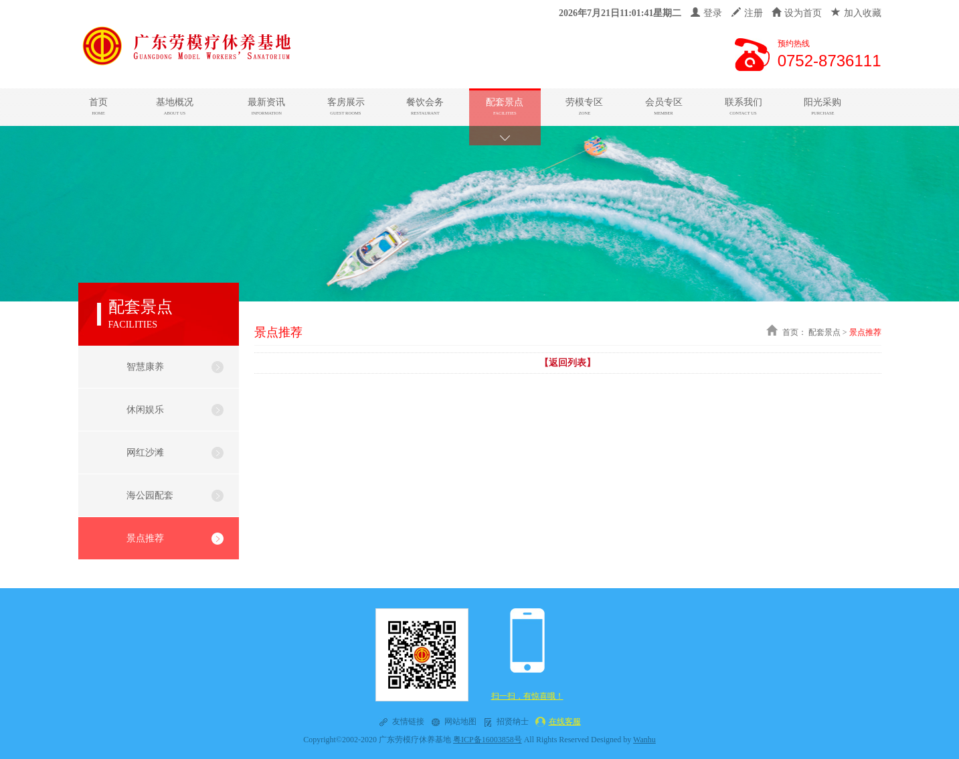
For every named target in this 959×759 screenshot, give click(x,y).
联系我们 (743, 107)
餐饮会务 (426, 107)
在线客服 (565, 721)
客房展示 (346, 107)
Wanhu (644, 739)
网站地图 (460, 721)
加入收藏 (856, 13)
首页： (794, 332)
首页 (98, 107)
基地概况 (174, 107)
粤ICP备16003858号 (487, 739)
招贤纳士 (513, 721)
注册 (747, 13)
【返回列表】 (567, 363)
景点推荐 (145, 538)
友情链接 (408, 721)
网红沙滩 (145, 452)
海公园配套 (149, 495)
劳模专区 (584, 107)
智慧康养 (145, 367)
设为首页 (797, 13)
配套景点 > (827, 332)
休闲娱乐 (145, 410)
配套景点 (504, 107)
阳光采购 (822, 107)
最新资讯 (266, 107)
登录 (706, 13)
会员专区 (664, 107)
